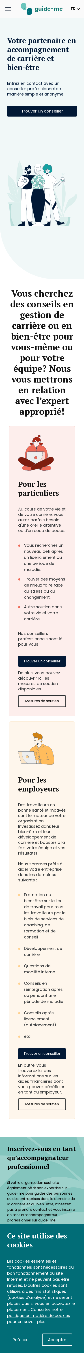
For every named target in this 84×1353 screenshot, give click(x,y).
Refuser (20, 1339)
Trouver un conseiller (42, 111)
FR (75, 9)
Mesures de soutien (42, 701)
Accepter (57, 1339)
